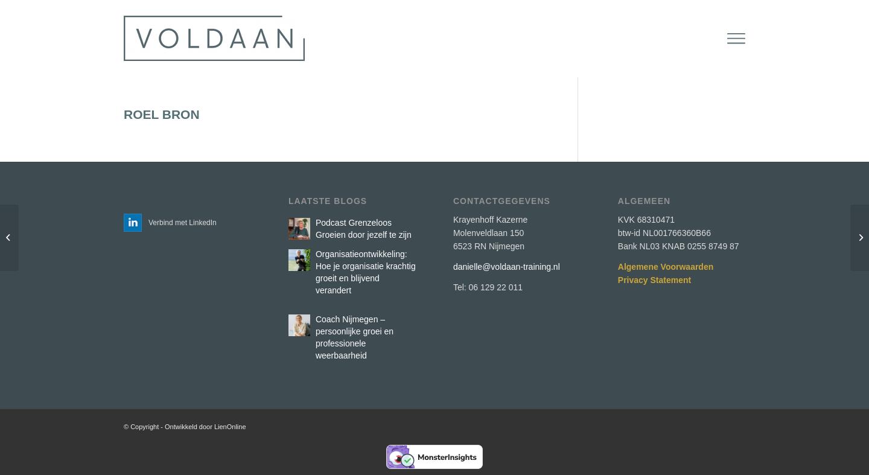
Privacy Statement (654, 280)
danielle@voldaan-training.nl (506, 267)
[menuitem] (736, 39)
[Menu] (736, 39)
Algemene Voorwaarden (665, 267)
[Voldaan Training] (214, 38)
